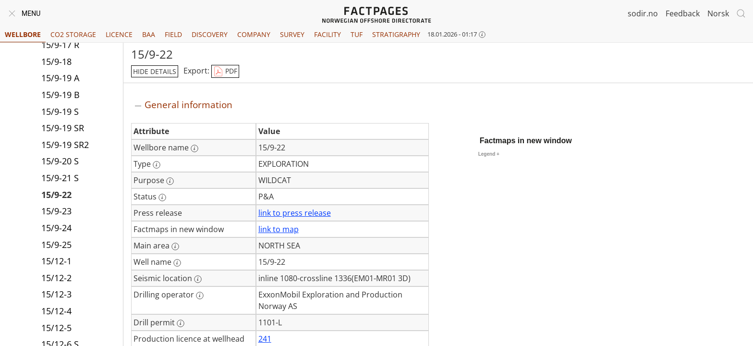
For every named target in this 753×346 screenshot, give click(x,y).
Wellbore (23, 34)
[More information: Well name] (177, 263)
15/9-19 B (60, 94)
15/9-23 (56, 211)
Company (253, 34)
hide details (154, 71)
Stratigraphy (396, 34)
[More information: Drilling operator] (200, 295)
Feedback (683, 13)
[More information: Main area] (175, 246)
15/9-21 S (60, 178)
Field (173, 34)
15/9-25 (56, 244)
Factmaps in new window (526, 140)
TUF (357, 34)
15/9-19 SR (62, 128)
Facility (327, 34)
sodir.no (643, 13)
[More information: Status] (162, 197)
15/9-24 (56, 228)
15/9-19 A (60, 78)
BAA (148, 34)
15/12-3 (56, 294)
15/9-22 (56, 194)
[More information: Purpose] (170, 181)
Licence (119, 34)
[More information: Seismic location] (198, 279)
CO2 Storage (73, 34)
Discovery (210, 34)
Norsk (718, 13)
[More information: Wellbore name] (194, 148)
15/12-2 (56, 278)
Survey (292, 34)
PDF (225, 71)
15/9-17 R (60, 44)
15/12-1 (56, 261)
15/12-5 (56, 328)
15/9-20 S (60, 161)
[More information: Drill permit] (180, 323)
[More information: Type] (156, 165)
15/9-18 (56, 61)
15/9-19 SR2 (65, 144)
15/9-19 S (60, 111)
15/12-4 (56, 311)
